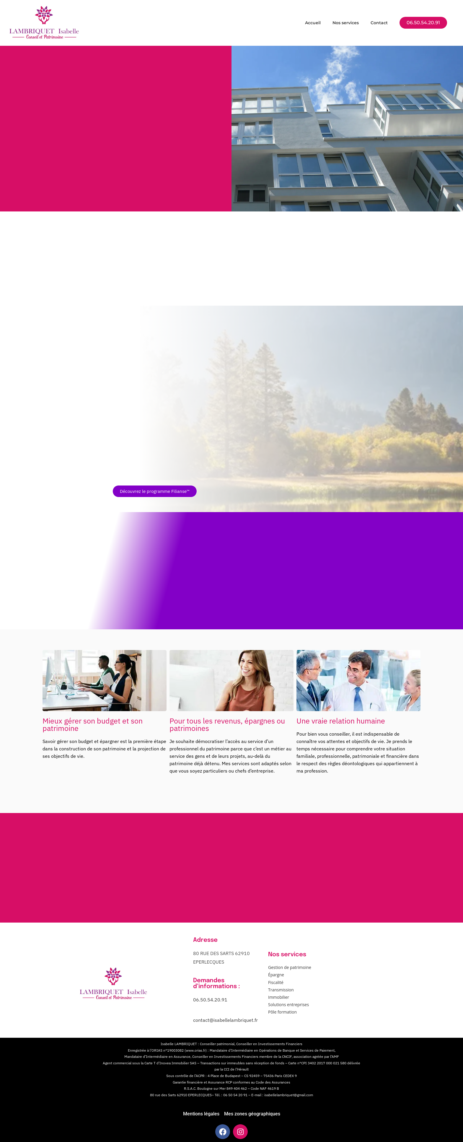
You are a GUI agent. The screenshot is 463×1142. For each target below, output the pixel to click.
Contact (379, 22)
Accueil (313, 22)
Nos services (345, 22)
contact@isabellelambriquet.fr (225, 1020)
